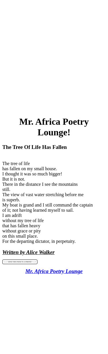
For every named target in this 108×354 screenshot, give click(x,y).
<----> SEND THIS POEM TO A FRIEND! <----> (20, 262)
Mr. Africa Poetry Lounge (54, 271)
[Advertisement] (54, 56)
